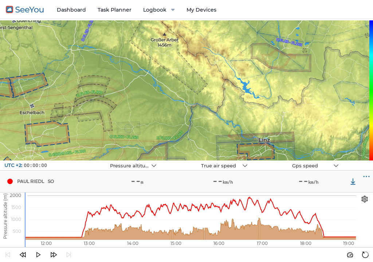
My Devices (201, 10)
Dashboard (71, 10)
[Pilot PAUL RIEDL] (9, 181)
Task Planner (114, 10)
